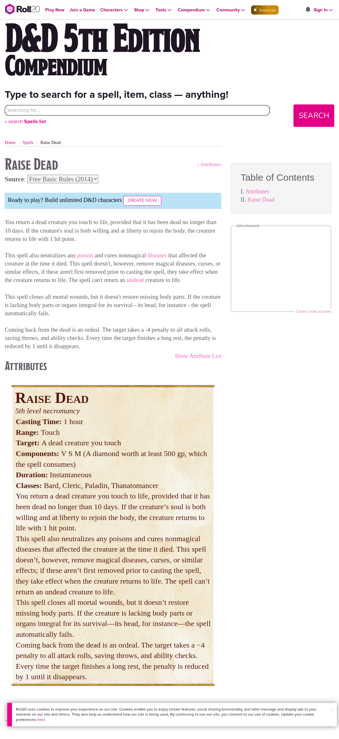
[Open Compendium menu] (194, 10)
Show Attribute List (198, 356)
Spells (27, 142)
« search (25, 121)
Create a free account (313, 311)
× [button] (332, 709)
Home (10, 142)
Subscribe (265, 10)
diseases (157, 255)
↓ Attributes (208, 164)
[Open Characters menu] (114, 10)
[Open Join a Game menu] (82, 10)
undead (135, 280)
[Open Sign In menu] (324, 10)
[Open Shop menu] (142, 10)
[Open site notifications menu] (308, 10)
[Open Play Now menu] (55, 10)
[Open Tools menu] (164, 10)
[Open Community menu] (231, 10)
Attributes (257, 191)
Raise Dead (260, 199)
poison (85, 255)
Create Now (142, 200)
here (41, 720)
